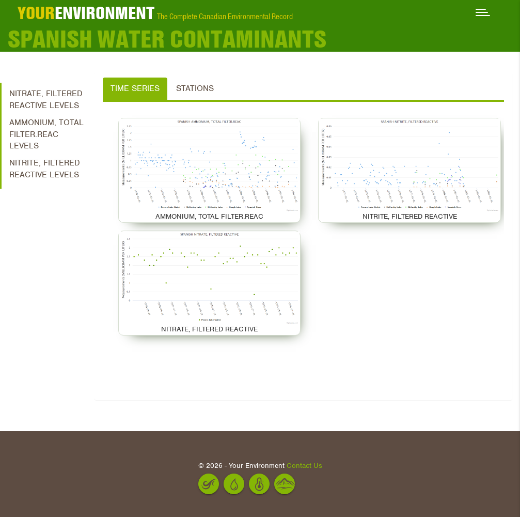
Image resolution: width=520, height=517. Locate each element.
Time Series (135, 88)
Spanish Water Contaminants (167, 39)
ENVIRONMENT (86, 13)
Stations (195, 88)
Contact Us (304, 465)
